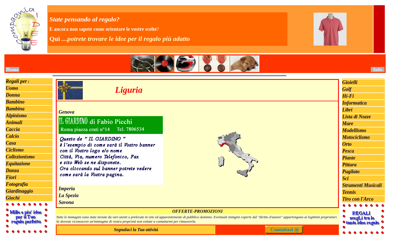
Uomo (12, 88)
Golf (346, 89)
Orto (347, 144)
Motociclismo (356, 137)
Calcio (12, 136)
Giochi (13, 198)
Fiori (11, 177)
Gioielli (349, 82)
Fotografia (17, 184)
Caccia (13, 129)
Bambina (15, 108)
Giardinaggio (19, 191)
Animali (14, 122)
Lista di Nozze (356, 116)
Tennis (349, 192)
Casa (11, 143)
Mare (347, 123)
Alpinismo (16, 115)
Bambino (15, 102)
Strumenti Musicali (362, 185)
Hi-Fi (348, 96)
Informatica (354, 103)
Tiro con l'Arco (357, 199)
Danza (12, 170)
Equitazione (18, 163)
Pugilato (350, 171)
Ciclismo (15, 150)
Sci (345, 178)
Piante (348, 158)
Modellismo (354, 130)
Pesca (348, 151)
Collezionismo (20, 156)
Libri (347, 110)
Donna (13, 95)
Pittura (349, 164)
